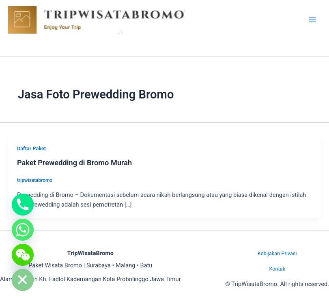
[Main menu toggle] (312, 19)
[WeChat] (23, 255)
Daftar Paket (31, 148)
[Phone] (23, 205)
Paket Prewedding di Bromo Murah (74, 162)
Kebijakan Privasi (277, 253)
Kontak (277, 269)
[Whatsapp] (23, 230)
